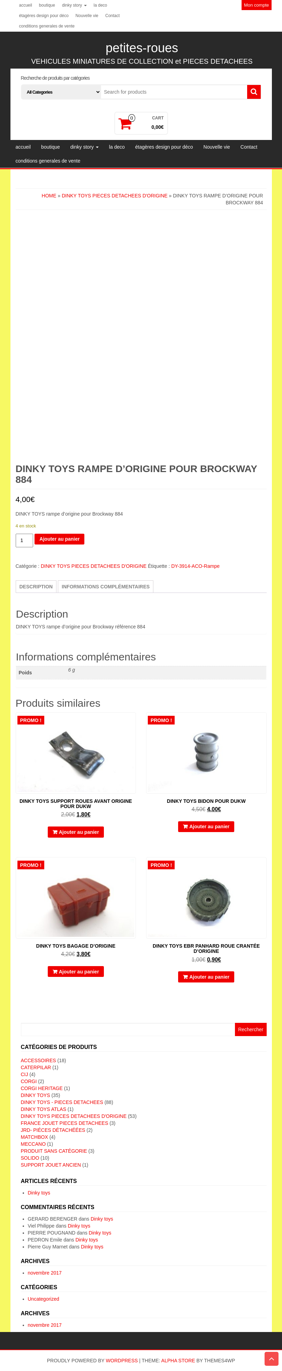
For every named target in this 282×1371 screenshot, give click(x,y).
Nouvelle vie (87, 15)
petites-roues (142, 48)
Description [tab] (36, 586)
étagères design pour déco (44, 15)
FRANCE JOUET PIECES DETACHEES (64, 1123)
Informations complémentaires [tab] (106, 586)
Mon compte (256, 5)
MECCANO (33, 1144)
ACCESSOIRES (38, 1060)
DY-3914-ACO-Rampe (195, 566)
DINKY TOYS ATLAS (43, 1109)
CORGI (29, 1081)
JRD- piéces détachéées (53, 1130)
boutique (47, 5)
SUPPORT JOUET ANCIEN (51, 1165)
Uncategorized (43, 1299)
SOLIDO (30, 1158)
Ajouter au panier (59, 539)
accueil (25, 5)
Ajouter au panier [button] (79, 832)
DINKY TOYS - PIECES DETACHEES (62, 1102)
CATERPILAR (36, 1067)
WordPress (122, 1360)
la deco (100, 5)
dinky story (74, 5)
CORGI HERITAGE (42, 1088)
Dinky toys (39, 1193)
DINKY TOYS (35, 1095)
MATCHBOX (34, 1137)
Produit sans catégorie (54, 1151)
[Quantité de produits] (24, 540)
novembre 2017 (45, 1273)
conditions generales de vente (47, 26)
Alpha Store (178, 1360)
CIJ (24, 1074)
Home (49, 195)
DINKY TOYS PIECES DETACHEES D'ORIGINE (115, 195)
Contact (112, 15)
